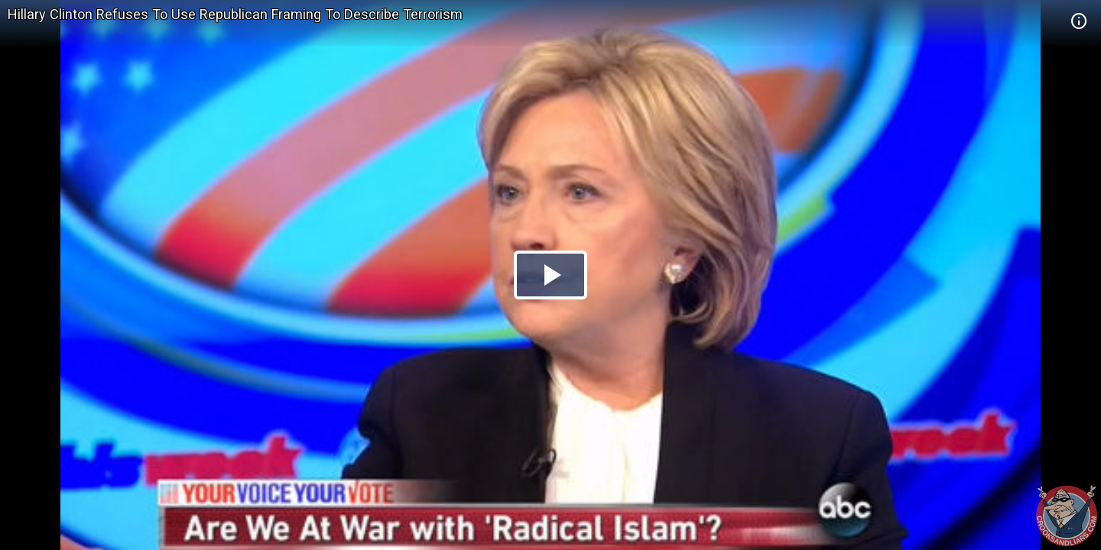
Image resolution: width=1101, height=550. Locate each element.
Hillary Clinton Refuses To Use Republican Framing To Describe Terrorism (235, 14)
